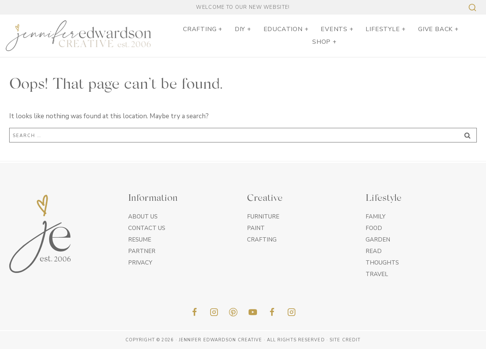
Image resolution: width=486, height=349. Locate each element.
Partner (141, 251)
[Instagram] (214, 312)
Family (376, 216)
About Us (143, 216)
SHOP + (324, 42)
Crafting (262, 239)
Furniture (263, 216)
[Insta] (291, 312)
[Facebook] (194, 312)
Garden (378, 239)
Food (374, 228)
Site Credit (345, 340)
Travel (377, 274)
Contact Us (146, 228)
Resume (139, 239)
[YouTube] (252, 312)
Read (374, 251)
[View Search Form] (471, 7)
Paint (256, 228)
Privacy (140, 262)
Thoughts (382, 262)
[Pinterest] (233, 312)
